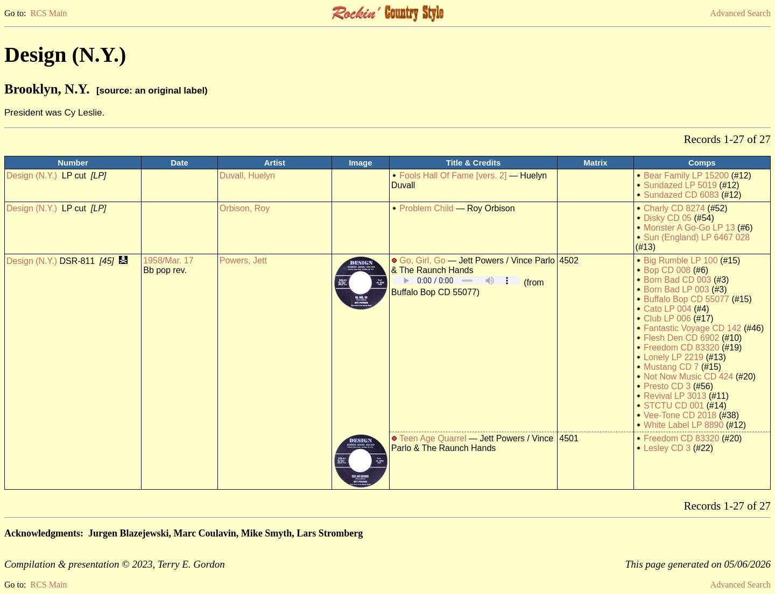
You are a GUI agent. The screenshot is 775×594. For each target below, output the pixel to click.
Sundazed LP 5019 (680, 185)
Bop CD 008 (667, 270)
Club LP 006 (667, 318)
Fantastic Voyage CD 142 (692, 328)
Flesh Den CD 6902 (682, 337)
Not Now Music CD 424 (688, 376)
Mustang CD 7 (671, 366)
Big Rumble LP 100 (681, 260)
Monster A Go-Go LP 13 (689, 227)
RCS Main (48, 13)
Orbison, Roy (245, 208)
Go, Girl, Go (422, 260)
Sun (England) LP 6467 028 (697, 237)
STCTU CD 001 (674, 405)
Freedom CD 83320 (682, 347)
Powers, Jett (243, 260)
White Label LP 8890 (683, 425)
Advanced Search (740, 13)
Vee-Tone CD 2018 (680, 415)
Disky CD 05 (668, 218)
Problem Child (426, 208)
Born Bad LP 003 (676, 289)
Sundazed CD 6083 (681, 194)
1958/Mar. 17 (168, 260)
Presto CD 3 (667, 386)
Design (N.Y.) (31, 175)
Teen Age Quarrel (433, 438)
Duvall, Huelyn (247, 175)
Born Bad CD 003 (677, 279)
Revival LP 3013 (675, 395)
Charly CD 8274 (674, 208)
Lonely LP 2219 (673, 357)
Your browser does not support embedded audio (456, 280)
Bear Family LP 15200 (686, 175)
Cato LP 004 (668, 308)
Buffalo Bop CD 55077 (686, 299)
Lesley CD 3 (667, 448)
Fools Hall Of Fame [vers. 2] (452, 175)
